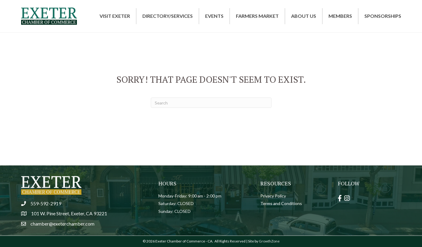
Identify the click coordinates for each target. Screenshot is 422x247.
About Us (303, 16)
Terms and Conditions (281, 203)
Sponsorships (382, 16)
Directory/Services (167, 16)
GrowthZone (269, 241)
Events (214, 16)
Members (340, 16)
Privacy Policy (273, 195)
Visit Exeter (115, 16)
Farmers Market (257, 16)
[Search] (211, 103)
